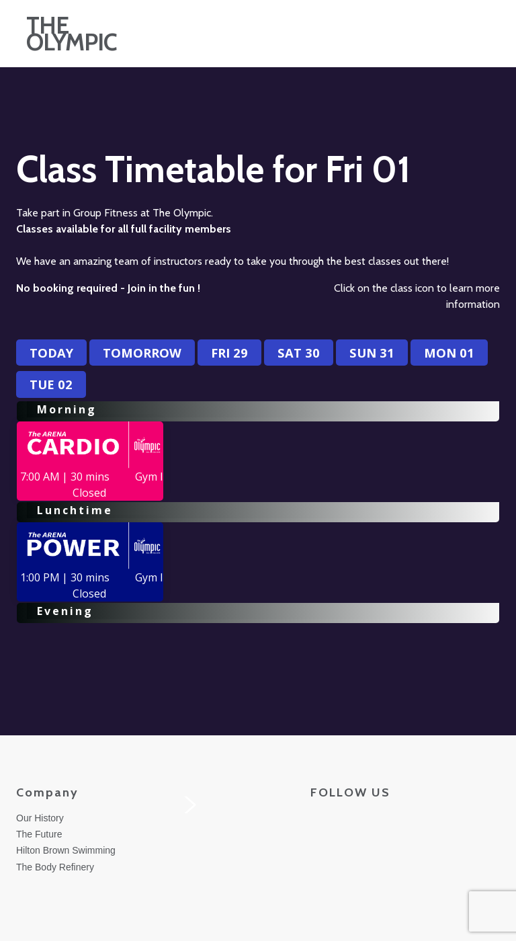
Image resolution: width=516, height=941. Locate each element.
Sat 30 (298, 352)
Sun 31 (371, 352)
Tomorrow (142, 352)
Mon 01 (449, 352)
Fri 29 (229, 352)
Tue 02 (51, 384)
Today (51, 352)
